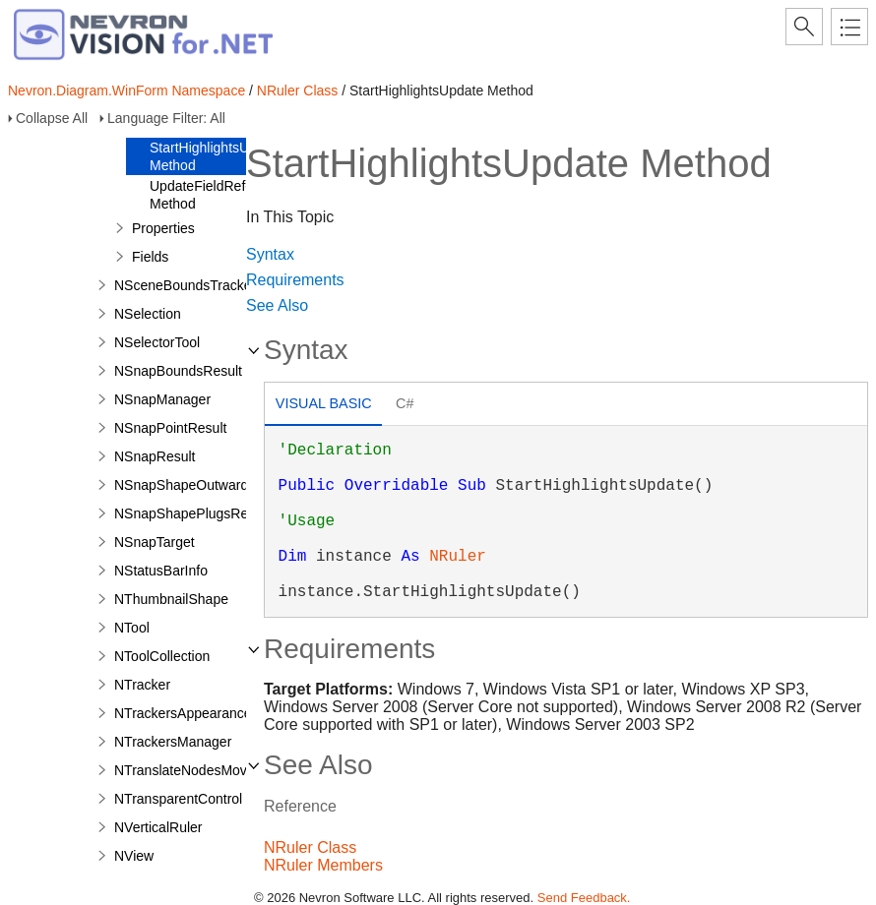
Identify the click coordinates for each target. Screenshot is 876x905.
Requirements (295, 280)
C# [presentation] (404, 403)
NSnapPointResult (170, 428)
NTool (132, 627)
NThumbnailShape (171, 599)
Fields (150, 257)
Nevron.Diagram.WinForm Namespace (126, 90)
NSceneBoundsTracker (185, 285)
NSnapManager (162, 399)
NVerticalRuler (158, 827)
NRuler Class (297, 90)
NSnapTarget (154, 542)
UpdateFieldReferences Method (222, 194)
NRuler (457, 557)
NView (134, 856)
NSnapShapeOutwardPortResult (213, 485)
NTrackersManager (172, 742)
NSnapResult (155, 456)
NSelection (147, 314)
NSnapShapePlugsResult (192, 513)
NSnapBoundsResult (178, 371)
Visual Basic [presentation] (324, 403)
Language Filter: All (166, 118)
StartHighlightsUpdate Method (216, 156)
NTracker (142, 685)
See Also (277, 305)
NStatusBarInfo (161, 570)
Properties (163, 228)
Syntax (270, 254)
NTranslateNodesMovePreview (208, 770)
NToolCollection (162, 656)
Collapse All (52, 118)
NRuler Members (323, 865)
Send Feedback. (584, 897)
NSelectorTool (157, 342)
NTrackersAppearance (183, 713)
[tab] (323, 406)
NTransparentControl (178, 799)
